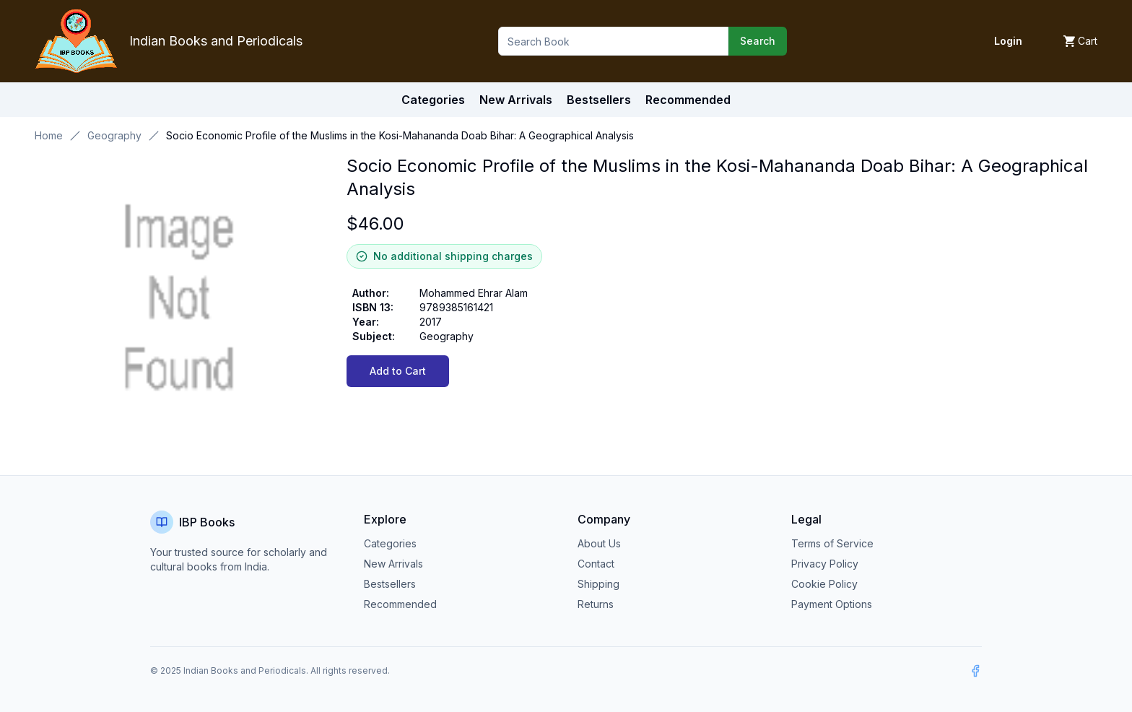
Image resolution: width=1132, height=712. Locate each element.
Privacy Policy (824, 563)
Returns (596, 604)
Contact (596, 563)
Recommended (400, 604)
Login (1008, 41)
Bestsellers (390, 584)
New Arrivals (393, 563)
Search (757, 41)
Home (49, 135)
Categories (433, 99)
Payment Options (831, 604)
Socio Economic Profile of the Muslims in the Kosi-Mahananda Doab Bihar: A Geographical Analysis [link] (400, 135)
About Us (599, 543)
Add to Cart (398, 371)
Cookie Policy (824, 584)
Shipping (598, 584)
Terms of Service (832, 543)
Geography (114, 135)
